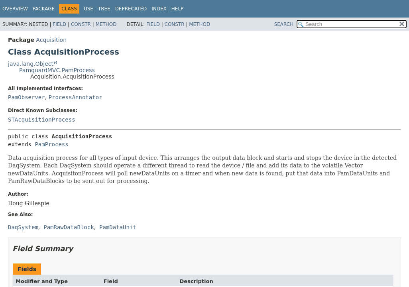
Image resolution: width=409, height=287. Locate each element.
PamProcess (51, 144)
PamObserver (26, 97)
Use (88, 9)
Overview (15, 9)
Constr (81, 24)
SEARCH (284, 24)
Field (59, 24)
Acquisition (51, 40)
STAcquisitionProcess (41, 119)
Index (159, 9)
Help (177, 9)
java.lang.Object (30, 64)
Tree (104, 9)
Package (44, 9)
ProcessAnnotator (75, 97)
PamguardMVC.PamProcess (57, 70)
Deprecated (131, 9)
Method (106, 24)
